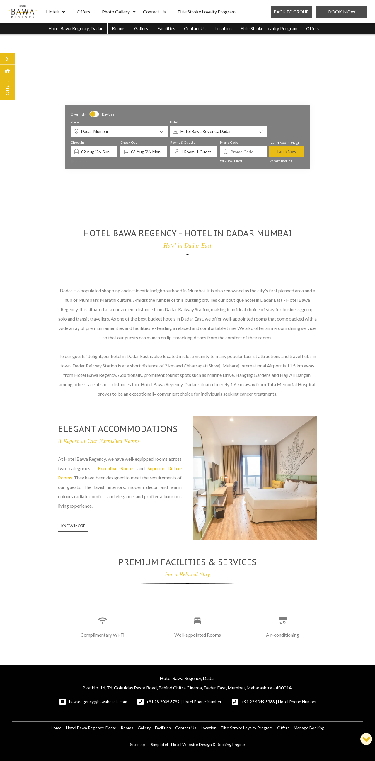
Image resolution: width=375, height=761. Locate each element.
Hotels (55, 12)
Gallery (141, 28)
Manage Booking (280, 160)
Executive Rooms (116, 468)
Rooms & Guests (182, 143)
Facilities (166, 28)
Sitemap (137, 744)
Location (223, 28)
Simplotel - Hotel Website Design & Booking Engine (198, 744)
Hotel (174, 122)
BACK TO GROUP (291, 11)
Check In (77, 143)
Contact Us (154, 11)
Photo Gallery (116, 11)
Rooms (118, 28)
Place (75, 122)
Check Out (128, 143)
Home (56, 727)
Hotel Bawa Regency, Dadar (75, 28)
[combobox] (119, 131)
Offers (83, 11)
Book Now (341, 11)
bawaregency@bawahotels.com (98, 701)
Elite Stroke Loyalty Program (207, 11)
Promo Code (229, 143)
